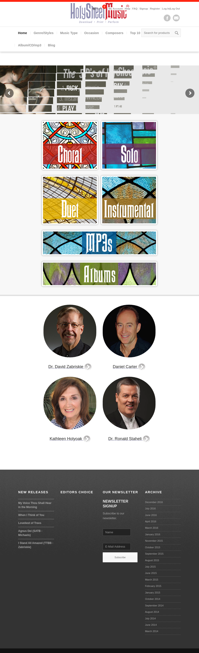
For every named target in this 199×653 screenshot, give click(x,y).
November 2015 (154, 540)
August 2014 (152, 612)
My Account (116, 8)
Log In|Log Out (171, 8)
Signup (143, 8)
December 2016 (154, 502)
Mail (176, 18)
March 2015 (151, 579)
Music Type (69, 33)
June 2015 (151, 573)
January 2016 (152, 534)
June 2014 (151, 624)
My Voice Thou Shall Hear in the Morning (34, 505)
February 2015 (153, 586)
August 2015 (152, 560)
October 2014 (152, 599)
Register (155, 8)
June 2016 (151, 515)
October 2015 (152, 547)
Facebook (167, 18)
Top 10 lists (139, 33)
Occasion (91, 33)
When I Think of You (31, 515)
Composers (114, 33)
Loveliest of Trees (29, 523)
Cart (99, 8)
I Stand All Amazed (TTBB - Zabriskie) (35, 545)
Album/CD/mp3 (29, 45)
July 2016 (150, 508)
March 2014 (151, 631)
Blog (51, 45)
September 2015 (154, 553)
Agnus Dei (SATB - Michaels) (30, 533)
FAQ (135, 8)
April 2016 (150, 521)
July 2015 (150, 566)
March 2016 (151, 527)
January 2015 (152, 592)
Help (127, 8)
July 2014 (150, 618)
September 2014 (154, 605)
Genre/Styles (44, 33)
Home (22, 33)
